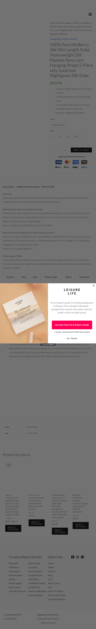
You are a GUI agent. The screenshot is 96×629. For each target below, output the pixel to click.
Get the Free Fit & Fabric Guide (72, 325)
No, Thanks (72, 338)
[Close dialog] (93, 285)
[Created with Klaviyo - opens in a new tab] (48, 344)
